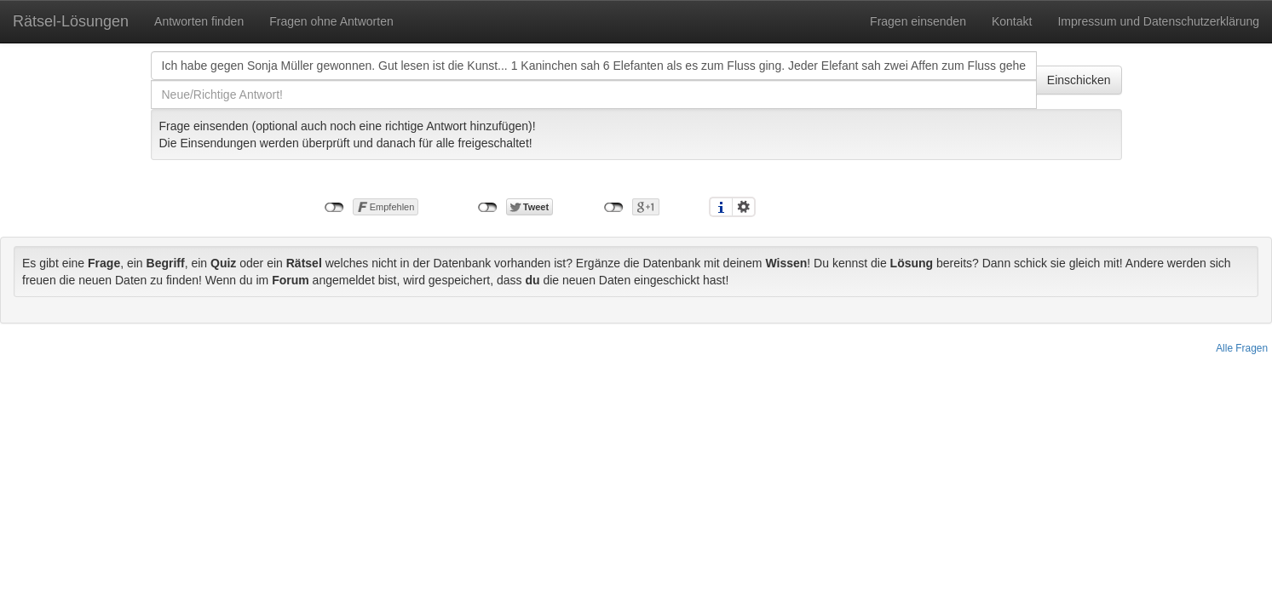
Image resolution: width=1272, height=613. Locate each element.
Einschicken (1079, 80)
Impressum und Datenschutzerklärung (1158, 21)
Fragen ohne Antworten (331, 21)
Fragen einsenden (918, 21)
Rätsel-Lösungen (71, 21)
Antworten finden (199, 21)
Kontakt (1012, 21)
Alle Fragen (1242, 348)
